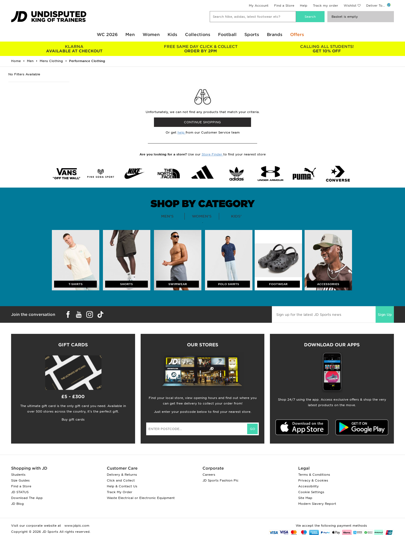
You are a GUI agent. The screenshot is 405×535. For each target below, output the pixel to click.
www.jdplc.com (76, 526)
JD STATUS (20, 492)
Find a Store (284, 5)
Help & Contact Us (122, 486)
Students (18, 475)
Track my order (325, 5)
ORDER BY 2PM (200, 48)
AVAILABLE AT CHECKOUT (74, 48)
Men (130, 34)
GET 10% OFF (326, 48)
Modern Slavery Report (317, 504)
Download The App (27, 498)
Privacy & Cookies (313, 480)
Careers (208, 475)
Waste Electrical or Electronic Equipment (141, 498)
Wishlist (350, 5)
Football (227, 34)
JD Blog (17, 504)
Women (151, 34)
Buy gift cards (73, 419)
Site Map (305, 498)
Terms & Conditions (314, 475)
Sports (251, 34)
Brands (274, 34)
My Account (259, 5)
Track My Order (119, 492)
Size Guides (20, 480)
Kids (172, 34)
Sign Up (385, 315)
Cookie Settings (311, 492)
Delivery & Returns (122, 475)
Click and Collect (121, 480)
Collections (197, 34)
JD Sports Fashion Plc (220, 480)
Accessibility (308, 486)
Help (303, 5)
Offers (297, 34)
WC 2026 (107, 34)
